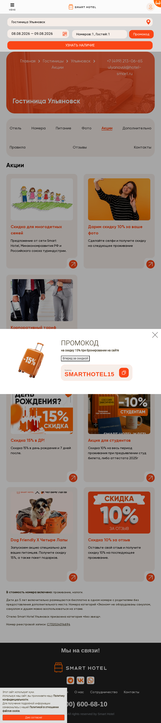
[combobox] (80, 22)
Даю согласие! (33, 717)
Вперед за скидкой (75, 358)
